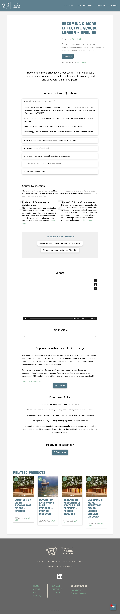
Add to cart (68, 56)
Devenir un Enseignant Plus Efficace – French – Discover (46, 506)
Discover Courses (78, 593)
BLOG (35, 592)
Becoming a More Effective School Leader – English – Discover (95, 508)
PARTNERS (57, 589)
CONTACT (37, 596)
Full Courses (76, 590)
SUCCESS (56, 586)
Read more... (88, 220)
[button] (60, 101)
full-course (81, 62)
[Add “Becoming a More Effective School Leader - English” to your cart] (60, 452)
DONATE (56, 592)
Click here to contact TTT (32, 381)
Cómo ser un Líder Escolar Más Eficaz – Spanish (23, 505)
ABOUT (36, 589)
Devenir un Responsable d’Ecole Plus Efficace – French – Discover (71, 506)
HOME (36, 586)
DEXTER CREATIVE (66, 611)
